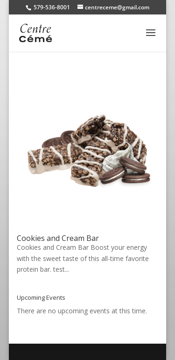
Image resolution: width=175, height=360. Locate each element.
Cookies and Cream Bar (58, 238)
